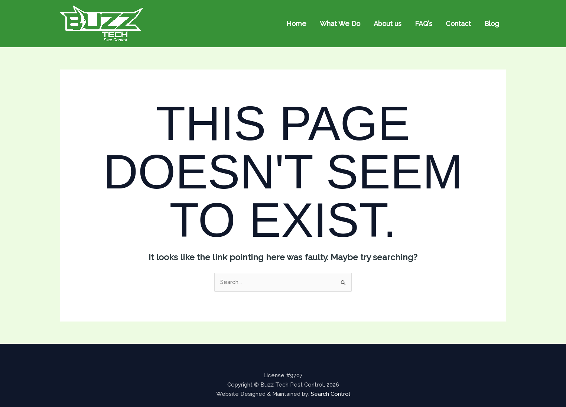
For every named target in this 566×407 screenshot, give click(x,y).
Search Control (330, 394)
